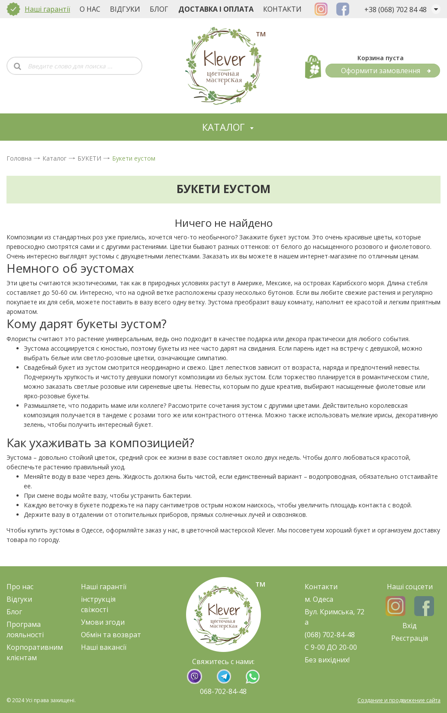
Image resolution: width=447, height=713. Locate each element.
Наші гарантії (47, 9)
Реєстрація (409, 638)
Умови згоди (103, 622)
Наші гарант (102, 586)
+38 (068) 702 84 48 (395, 9)
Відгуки (125, 9)
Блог (159, 9)
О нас (90, 9)
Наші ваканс (102, 647)
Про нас (19, 586)
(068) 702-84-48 (330, 634)
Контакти (282, 9)
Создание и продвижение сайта (399, 700)
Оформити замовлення (386, 70)
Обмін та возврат (111, 634)
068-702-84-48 (223, 691)
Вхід (409, 625)
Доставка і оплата (216, 9)
